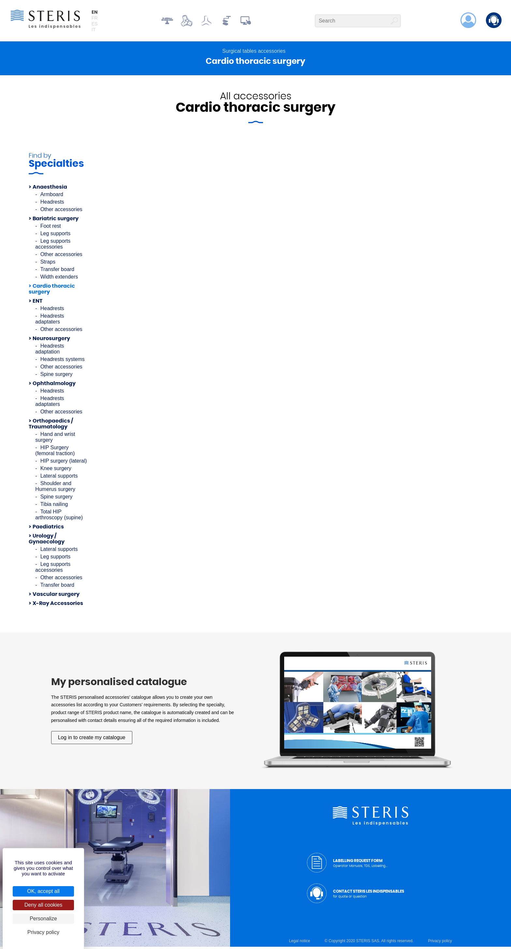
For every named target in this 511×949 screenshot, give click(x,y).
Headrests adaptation (49, 351)
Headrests (52, 204)
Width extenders (59, 279)
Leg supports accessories (52, 246)
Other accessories (61, 211)
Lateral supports (59, 478)
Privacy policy (440, 943)
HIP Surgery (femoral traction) (55, 452)
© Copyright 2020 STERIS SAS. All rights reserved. (369, 943)
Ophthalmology (54, 385)
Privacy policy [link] (43, 932)
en (95, 13)
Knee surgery (55, 470)
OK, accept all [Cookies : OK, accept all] (43, 891)
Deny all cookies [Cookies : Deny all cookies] (43, 905)
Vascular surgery (56, 596)
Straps (47, 264)
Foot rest (50, 228)
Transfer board (57, 271)
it (94, 30)
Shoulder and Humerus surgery (55, 488)
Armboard (51, 196)
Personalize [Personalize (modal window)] (43, 918)
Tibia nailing (54, 506)
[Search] (358, 21)
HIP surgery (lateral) (63, 463)
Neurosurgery (51, 340)
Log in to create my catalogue (92, 739)
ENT (37, 303)
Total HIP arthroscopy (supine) (59, 517)
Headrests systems (62, 361)
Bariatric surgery (56, 220)
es (95, 24)
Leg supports (55, 235)
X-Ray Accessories (58, 605)
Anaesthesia (50, 189)
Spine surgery (56, 376)
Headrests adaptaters (49, 321)
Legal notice (299, 943)
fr (95, 18)
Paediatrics (48, 529)
